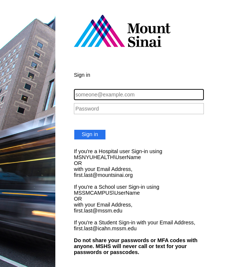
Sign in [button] (90, 134)
